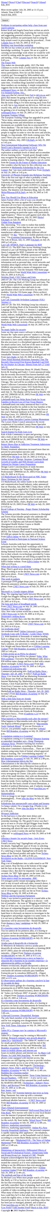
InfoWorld (17, 1040)
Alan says (5, 95)
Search (35, 2)
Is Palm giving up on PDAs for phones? (18, 654)
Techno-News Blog (9, 876)
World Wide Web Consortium (34, 272)
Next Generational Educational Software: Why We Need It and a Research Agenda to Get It (23, 146)
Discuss (26, 2)
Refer (4, 192)
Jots (16, 105)
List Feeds (6, 1207)
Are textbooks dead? (10, 629)
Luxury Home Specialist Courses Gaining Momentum (25, 419)
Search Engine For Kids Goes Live (16, 432)
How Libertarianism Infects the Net (17, 761)
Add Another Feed (21, 1207)
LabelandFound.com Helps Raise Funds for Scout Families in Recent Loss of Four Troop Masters (23, 400)
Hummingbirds (8, 793)
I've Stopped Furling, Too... (13, 92)
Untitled (4, 1147)
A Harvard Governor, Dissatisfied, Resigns (20, 1015)
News (11, 2)
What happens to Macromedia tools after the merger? (24, 718)
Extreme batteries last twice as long (32, 1093)
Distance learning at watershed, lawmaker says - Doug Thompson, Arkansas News (25, 741)
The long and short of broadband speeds (19, 604)
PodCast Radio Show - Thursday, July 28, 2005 (28, 691)
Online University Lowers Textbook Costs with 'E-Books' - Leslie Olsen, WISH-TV (25, 634)
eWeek (42, 728)
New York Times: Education (13, 1025)
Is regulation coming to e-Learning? (17, 736)
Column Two (7, 43)
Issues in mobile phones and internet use (19, 1050)
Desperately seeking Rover (13, 616)
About (42, 2)
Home (4, 2)
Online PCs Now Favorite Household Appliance (24, 1129)
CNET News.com (31, 574)
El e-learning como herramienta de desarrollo (21, 928)
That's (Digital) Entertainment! (14, 1108)
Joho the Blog (27, 798)
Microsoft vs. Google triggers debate (17, 591)
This (3, 65)
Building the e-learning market (14, 1073)
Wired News (35, 1120)
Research (12, 192)
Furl (32, 95)
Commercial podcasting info (13, 669)
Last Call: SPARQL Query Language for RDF (21, 245)
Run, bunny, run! (8, 1090)
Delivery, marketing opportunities (16, 1125)
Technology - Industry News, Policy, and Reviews (23, 1066)
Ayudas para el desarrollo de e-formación (19, 943)
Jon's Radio (12, 357)
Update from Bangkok (11, 222)
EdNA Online (13, 536)
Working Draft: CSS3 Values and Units (18, 277)
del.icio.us (41, 95)
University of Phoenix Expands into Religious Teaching (26, 175)
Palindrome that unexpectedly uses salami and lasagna (25, 803)
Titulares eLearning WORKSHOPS (17, 938)
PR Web (39, 394)
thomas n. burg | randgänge (19, 923)
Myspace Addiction (9, 813)
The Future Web (8, 63)
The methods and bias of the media (16, 1175)
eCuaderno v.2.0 (31, 714)
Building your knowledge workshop (17, 45)
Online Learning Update (33, 756)
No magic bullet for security (13, 329)
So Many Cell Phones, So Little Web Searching (25, 1054)
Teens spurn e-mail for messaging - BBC (19, 878)
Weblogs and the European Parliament (18, 896)
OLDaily (31, 140)
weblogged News (9, 90)
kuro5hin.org (40, 788)
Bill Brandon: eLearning (25, 649)
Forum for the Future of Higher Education (28, 162)
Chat (18, 2)
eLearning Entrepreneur (21, 237)
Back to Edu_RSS (39, 1207)
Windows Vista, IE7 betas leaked (15, 609)
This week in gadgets (10, 579)
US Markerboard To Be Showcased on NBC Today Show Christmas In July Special (23, 478)
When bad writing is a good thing (16, 566)
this (15, 235)
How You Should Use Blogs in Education (19, 197)
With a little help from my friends (16, 699)
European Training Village (13, 115)
